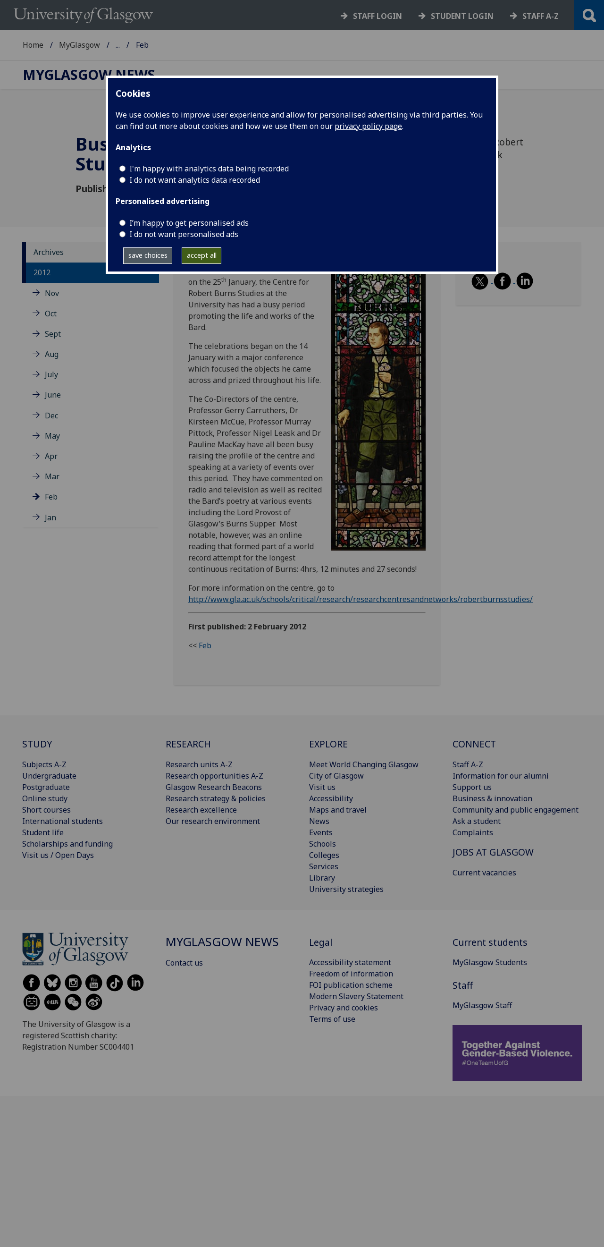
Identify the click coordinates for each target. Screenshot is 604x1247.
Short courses (46, 810)
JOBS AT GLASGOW (493, 852)
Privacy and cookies (343, 1007)
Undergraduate (49, 776)
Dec (51, 415)
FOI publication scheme (351, 985)
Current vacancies (484, 872)
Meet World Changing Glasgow (364, 764)
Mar (52, 476)
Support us (472, 787)
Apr (51, 456)
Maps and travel (338, 810)
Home (33, 45)
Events (321, 832)
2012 (42, 272)
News (319, 821)
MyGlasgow (79, 45)
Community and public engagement (516, 810)
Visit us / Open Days (58, 855)
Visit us (322, 787)
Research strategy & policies (216, 798)
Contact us (184, 963)
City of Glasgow (336, 776)
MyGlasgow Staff (482, 1005)
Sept (53, 334)
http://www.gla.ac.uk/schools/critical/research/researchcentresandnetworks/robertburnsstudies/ (360, 599)
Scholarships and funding (67, 844)
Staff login (377, 16)
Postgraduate (46, 787)
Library (322, 878)
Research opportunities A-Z (214, 776)
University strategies (346, 889)
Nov (52, 293)
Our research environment (213, 821)
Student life (43, 832)
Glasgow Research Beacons (214, 787)
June (53, 395)
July (51, 374)
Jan (50, 517)
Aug (52, 354)
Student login (462, 16)
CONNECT (474, 744)
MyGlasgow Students (490, 962)
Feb (51, 497)
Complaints (473, 832)
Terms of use (332, 1019)
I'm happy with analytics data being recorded (209, 168)
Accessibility (331, 798)
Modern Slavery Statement (356, 996)
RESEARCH (188, 744)
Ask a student (477, 821)
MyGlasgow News (147, 45)
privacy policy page (368, 126)
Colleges (324, 855)
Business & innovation (492, 798)
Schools (322, 844)
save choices (148, 255)
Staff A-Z (468, 764)
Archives (49, 252)
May (52, 436)
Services (323, 866)
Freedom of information (351, 973)
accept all (202, 255)
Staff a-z (540, 16)
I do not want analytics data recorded (194, 180)
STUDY (37, 744)
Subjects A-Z (44, 764)
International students (62, 821)
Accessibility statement (350, 962)
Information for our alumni (501, 776)
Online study (44, 798)
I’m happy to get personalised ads (189, 223)
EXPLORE (328, 744)
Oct (51, 313)
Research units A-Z (199, 764)
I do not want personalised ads (183, 234)
